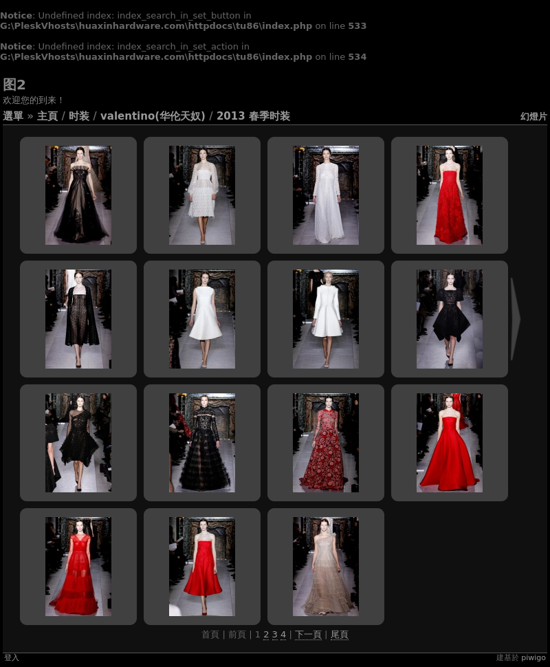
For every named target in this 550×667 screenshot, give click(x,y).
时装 (79, 116)
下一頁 (308, 634)
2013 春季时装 (253, 116)
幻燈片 (533, 116)
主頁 (47, 116)
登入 (11, 657)
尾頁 (340, 634)
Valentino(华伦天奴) (153, 116)
